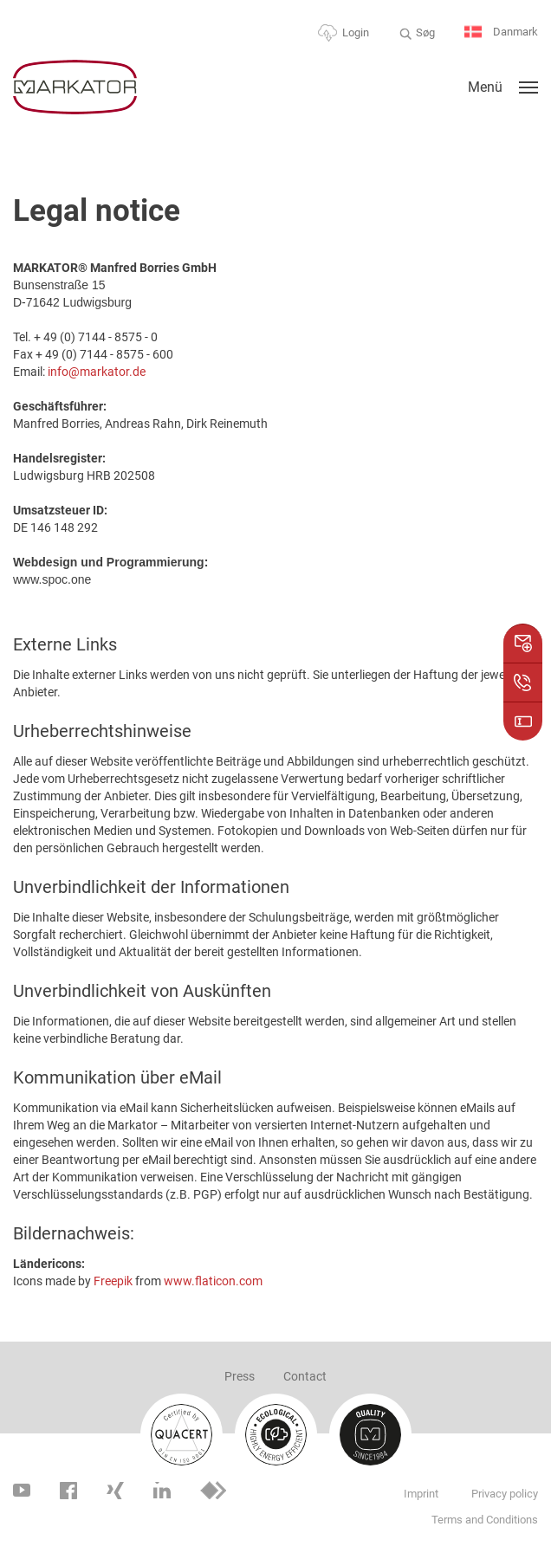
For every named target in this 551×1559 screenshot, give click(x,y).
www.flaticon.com (213, 1281)
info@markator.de (97, 371)
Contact (305, 1376)
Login (355, 32)
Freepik (113, 1281)
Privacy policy (504, 1493)
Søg (425, 32)
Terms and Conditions (484, 1519)
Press (239, 1376)
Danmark (501, 32)
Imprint (421, 1493)
